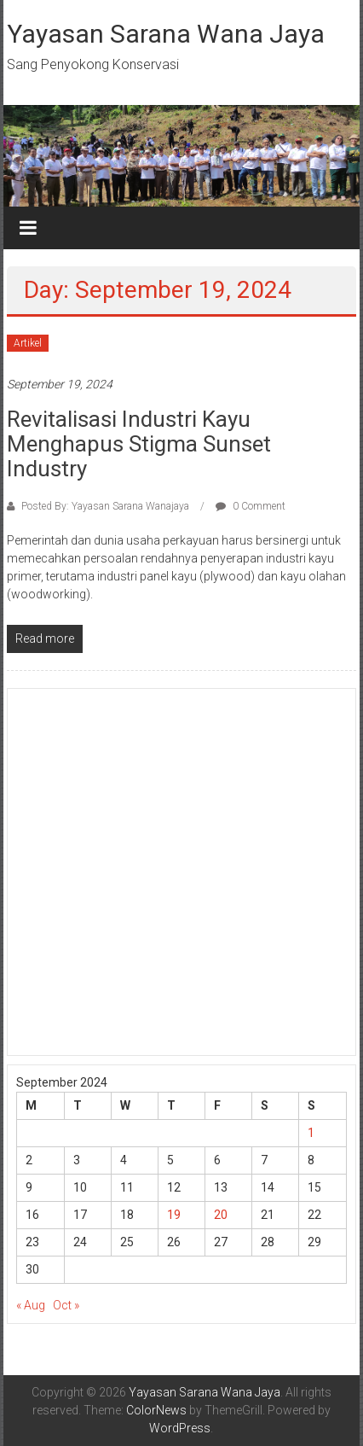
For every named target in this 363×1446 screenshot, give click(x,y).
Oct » (66, 1305)
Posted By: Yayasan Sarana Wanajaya (105, 506)
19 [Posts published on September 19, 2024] (174, 1215)
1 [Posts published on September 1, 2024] (311, 1133)
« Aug (30, 1305)
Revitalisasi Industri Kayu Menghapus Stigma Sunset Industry (139, 443)
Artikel (28, 343)
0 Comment (250, 506)
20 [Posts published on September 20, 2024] (221, 1215)
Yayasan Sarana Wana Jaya (166, 34)
